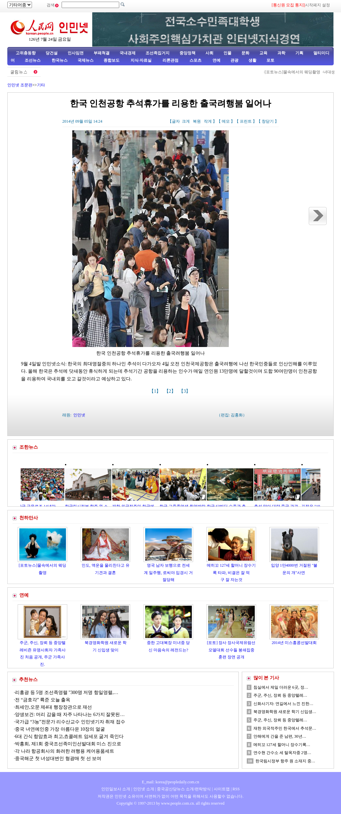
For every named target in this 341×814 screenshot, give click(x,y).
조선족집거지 (158, 53)
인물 (227, 53)
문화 (245, 53)
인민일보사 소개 (115, 789)
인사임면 (76, 53)
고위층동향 (26, 53)
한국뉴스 (60, 60)
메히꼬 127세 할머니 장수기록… (281, 744)
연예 (215, 60)
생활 (252, 60)
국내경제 (128, 53)
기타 (41, 85)
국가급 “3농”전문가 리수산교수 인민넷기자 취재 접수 (70, 721)
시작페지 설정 (317, 5)
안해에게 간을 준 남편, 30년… (279, 736)
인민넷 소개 (143, 789)
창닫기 (268, 121)
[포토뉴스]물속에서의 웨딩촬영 (294, 72)
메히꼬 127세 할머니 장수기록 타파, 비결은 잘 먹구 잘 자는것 (231, 572)
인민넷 (79, 415)
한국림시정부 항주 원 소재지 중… (285, 761)
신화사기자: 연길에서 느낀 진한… (283, 703)
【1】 (155, 391)
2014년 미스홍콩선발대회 (294, 642)
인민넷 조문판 (19, 85)
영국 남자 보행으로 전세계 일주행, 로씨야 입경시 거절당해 (168, 572)
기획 (299, 53)
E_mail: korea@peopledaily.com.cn (170, 782)
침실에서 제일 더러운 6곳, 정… (280, 687)
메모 (226, 121)
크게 (186, 121)
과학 (281, 53)
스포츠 (194, 60)
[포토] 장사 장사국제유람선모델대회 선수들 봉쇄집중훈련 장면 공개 (231, 649)
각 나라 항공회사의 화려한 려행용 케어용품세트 (64, 751)
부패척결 (102, 53)
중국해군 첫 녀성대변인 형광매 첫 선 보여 (58, 758)
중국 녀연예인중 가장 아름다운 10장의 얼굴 (60, 729)
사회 (209, 53)
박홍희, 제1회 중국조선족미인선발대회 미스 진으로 (68, 743)
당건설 (52, 53)
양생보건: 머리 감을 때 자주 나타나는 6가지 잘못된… (70, 714)
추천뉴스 (28, 679)
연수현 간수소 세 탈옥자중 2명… (282, 752)
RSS (235, 789)
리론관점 (170, 60)
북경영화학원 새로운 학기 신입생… (284, 711)
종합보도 (112, 60)
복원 (197, 121)
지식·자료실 (142, 60)
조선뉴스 (33, 60)
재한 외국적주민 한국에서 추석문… (284, 728)
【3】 (185, 391)
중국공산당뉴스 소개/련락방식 (184, 789)
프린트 (246, 121)
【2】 (170, 391)
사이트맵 (222, 789)
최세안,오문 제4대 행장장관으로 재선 (53, 707)
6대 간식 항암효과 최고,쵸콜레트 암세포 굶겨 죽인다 (69, 736)
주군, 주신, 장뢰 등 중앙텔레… (280, 695)
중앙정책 (187, 53)
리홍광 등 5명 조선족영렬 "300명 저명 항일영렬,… (66, 692)
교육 (263, 53)
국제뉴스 (86, 60)
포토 (270, 60)
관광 (234, 60)
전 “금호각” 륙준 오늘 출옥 (42, 699)
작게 (208, 121)
